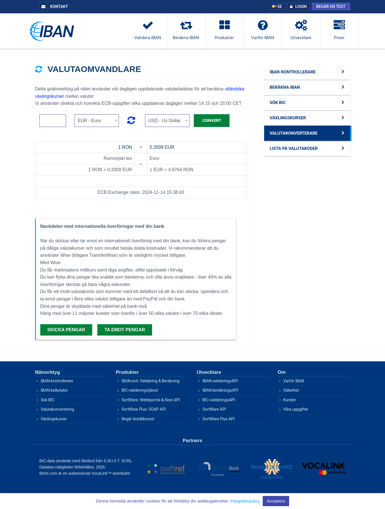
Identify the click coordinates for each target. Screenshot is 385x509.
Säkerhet (291, 390)
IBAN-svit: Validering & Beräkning (151, 381)
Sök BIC (48, 400)
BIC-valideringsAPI (219, 400)
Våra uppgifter (295, 409)
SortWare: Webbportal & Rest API (151, 400)
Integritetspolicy (245, 501)
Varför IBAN (293, 381)
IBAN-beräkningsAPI (220, 390)
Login (297, 6)
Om (282, 372)
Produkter (127, 372)
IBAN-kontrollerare (57, 381)
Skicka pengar (66, 329)
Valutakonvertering (57, 409)
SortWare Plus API (219, 419)
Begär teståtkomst (138, 419)
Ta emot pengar (124, 329)
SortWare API (214, 409)
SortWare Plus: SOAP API (144, 409)
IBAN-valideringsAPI (220, 381)
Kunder (289, 400)
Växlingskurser (54, 419)
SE (277, 6)
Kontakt (53, 6)
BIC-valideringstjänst (140, 390)
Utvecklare (209, 372)
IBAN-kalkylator (54, 390)
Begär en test (331, 6)
